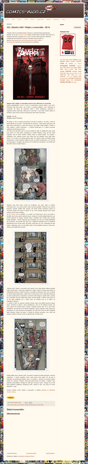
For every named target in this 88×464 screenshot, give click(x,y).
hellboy (79, 67)
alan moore (69, 59)
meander (74, 71)
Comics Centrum (25, 105)
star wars (78, 75)
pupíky (75, 73)
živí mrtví (74, 82)
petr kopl (66, 73)
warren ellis (69, 80)
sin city (79, 73)
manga (62, 71)
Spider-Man (40, 19)
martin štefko (40, 404)
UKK (13, 19)
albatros (75, 59)
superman (62, 76)
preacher (71, 73)
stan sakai (71, 75)
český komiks (65, 82)
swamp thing (69, 76)
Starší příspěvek (50, 453)
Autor (63, 19)
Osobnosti (56, 19)
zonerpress (77, 80)
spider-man (63, 75)
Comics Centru (23, 34)
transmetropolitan (64, 78)
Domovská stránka (31, 453)
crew (62, 63)
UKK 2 (20, 19)
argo (80, 59)
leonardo (71, 69)
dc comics (69, 63)
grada (75, 67)
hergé (61, 69)
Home (7, 19)
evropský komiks (67, 66)
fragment (79, 66)
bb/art (68, 61)
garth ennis (70, 67)
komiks (26, 404)
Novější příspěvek (12, 453)
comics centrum (20, 404)
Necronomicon (28, 36)
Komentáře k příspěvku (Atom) (26, 456)
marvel (68, 71)
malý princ (78, 69)
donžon (79, 63)
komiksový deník (33, 404)
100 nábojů (63, 59)
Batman (48, 19)
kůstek (66, 69)
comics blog (13, 404)
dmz (75, 63)
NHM (26, 19)
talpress (76, 76)
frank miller (63, 67)
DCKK (32, 19)
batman (62, 61)
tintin (80, 76)
